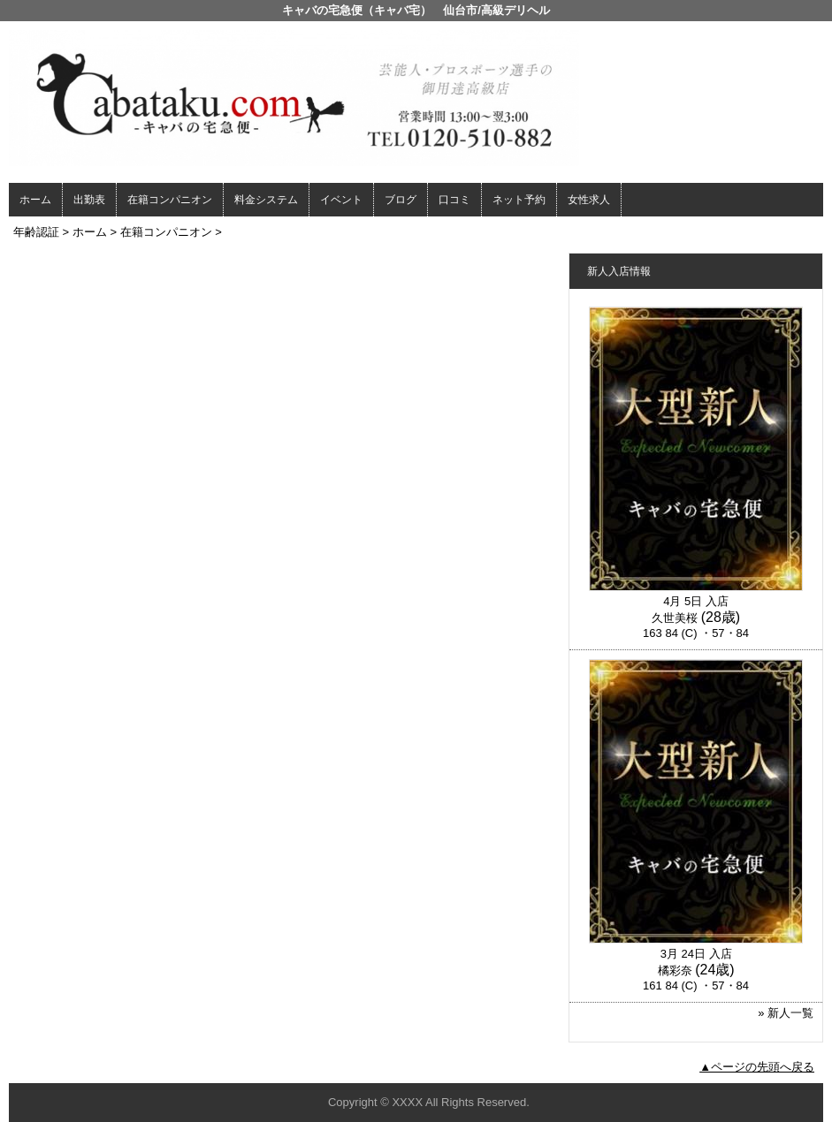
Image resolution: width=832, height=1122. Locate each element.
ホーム (35, 199)
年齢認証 (36, 232)
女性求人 (589, 199)
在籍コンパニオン (169, 199)
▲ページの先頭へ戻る (756, 1066)
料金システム (266, 199)
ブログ (400, 199)
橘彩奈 (675, 970)
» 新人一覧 (785, 1013)
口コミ (454, 199)
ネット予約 (519, 199)
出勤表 (89, 199)
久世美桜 (675, 618)
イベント (341, 199)
